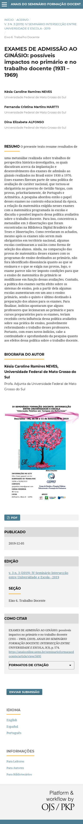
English (12, 720)
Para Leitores (15, 761)
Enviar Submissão (24, 692)
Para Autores (15, 768)
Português (14, 733)
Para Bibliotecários (19, 774)
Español (12, 726)
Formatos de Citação (29, 665)
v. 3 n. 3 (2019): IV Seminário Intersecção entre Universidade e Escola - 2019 (40, 26)
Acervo (22, 19)
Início (9, 19)
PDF (13, 517)
